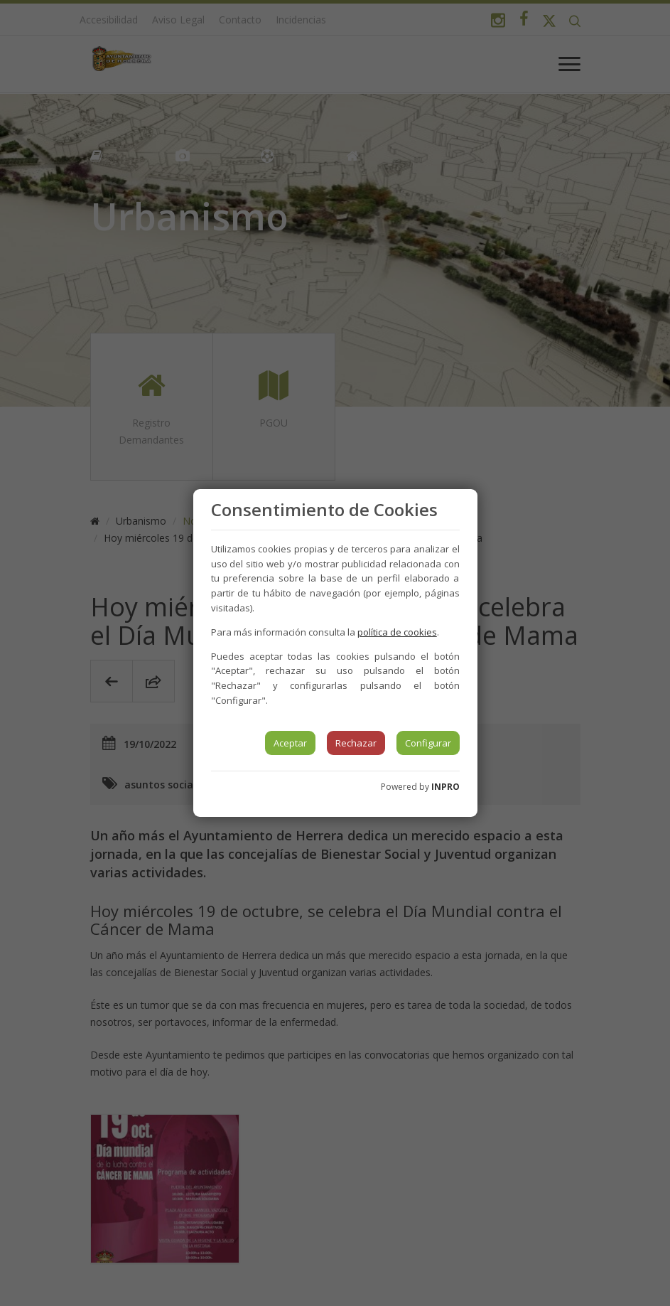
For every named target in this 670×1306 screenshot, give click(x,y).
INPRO (445, 787)
